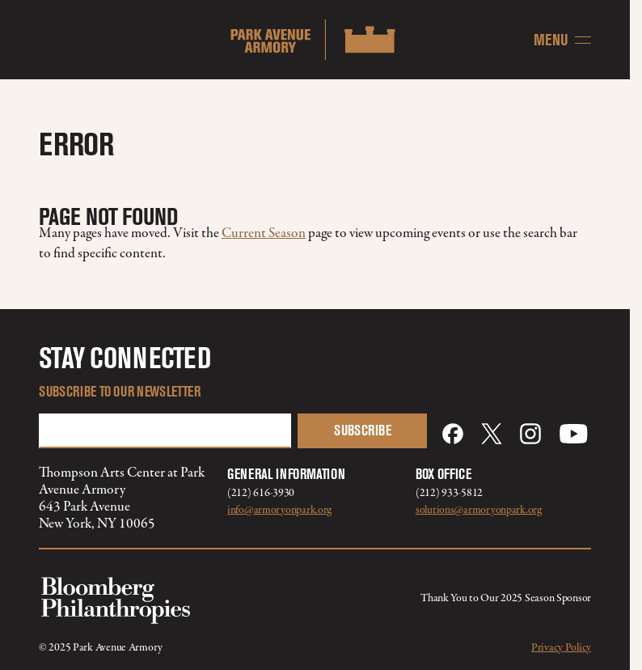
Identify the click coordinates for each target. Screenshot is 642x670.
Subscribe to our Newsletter (120, 391)
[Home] (315, 39)
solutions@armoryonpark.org (479, 510)
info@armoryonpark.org (279, 510)
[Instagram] (530, 433)
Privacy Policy (561, 648)
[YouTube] (573, 433)
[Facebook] (453, 433)
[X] (492, 433)
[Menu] (562, 40)
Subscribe (362, 430)
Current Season (264, 233)
